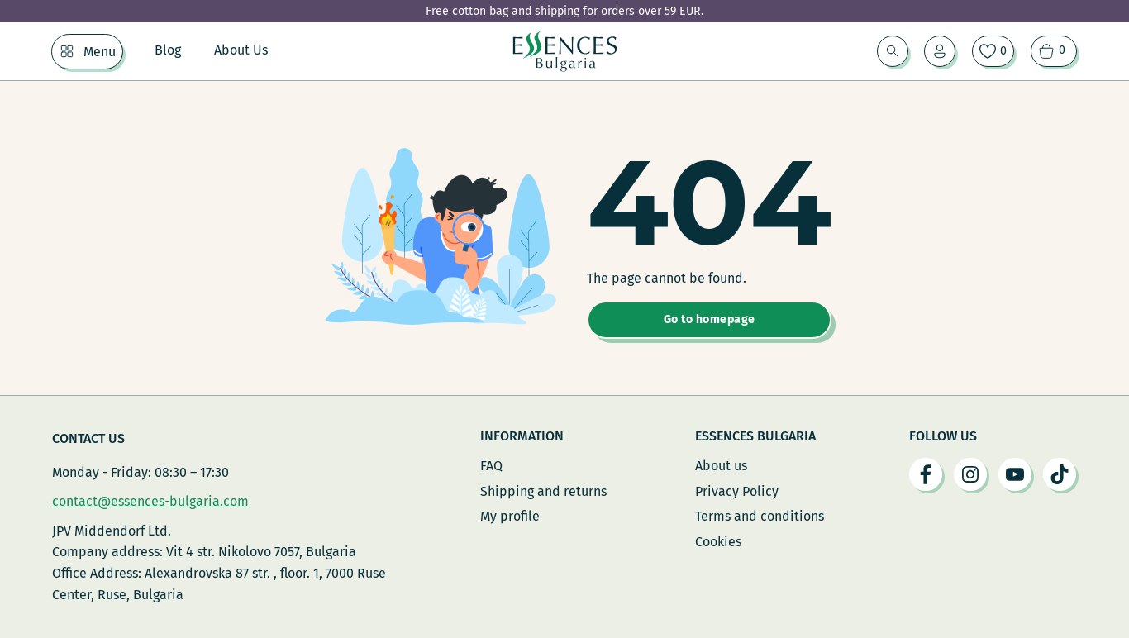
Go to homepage (709, 319)
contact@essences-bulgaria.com (150, 501)
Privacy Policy (737, 491)
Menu (99, 52)
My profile (510, 516)
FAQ (491, 466)
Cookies (718, 542)
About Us (241, 50)
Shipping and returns (543, 491)
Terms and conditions (759, 516)
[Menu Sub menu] (67, 51)
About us (721, 466)
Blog (168, 50)
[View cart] (1054, 51)
